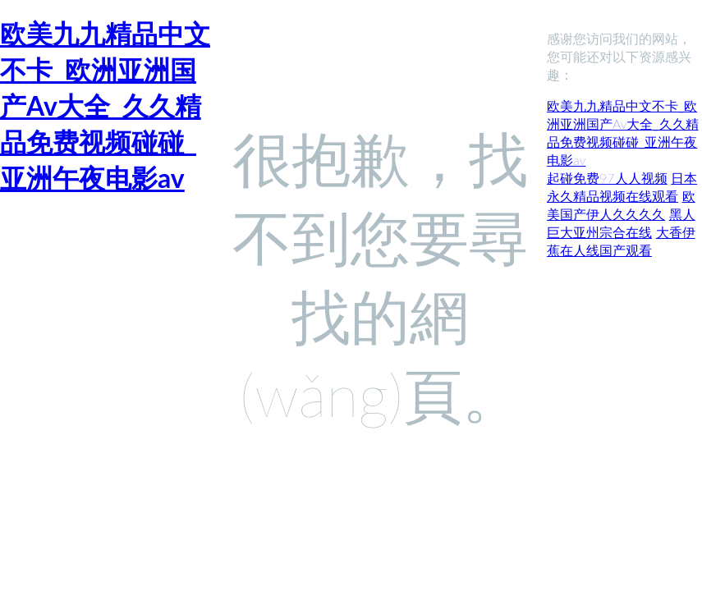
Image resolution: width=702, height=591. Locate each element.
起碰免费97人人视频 (607, 178)
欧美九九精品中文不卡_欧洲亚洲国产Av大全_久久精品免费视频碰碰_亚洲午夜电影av (105, 105)
